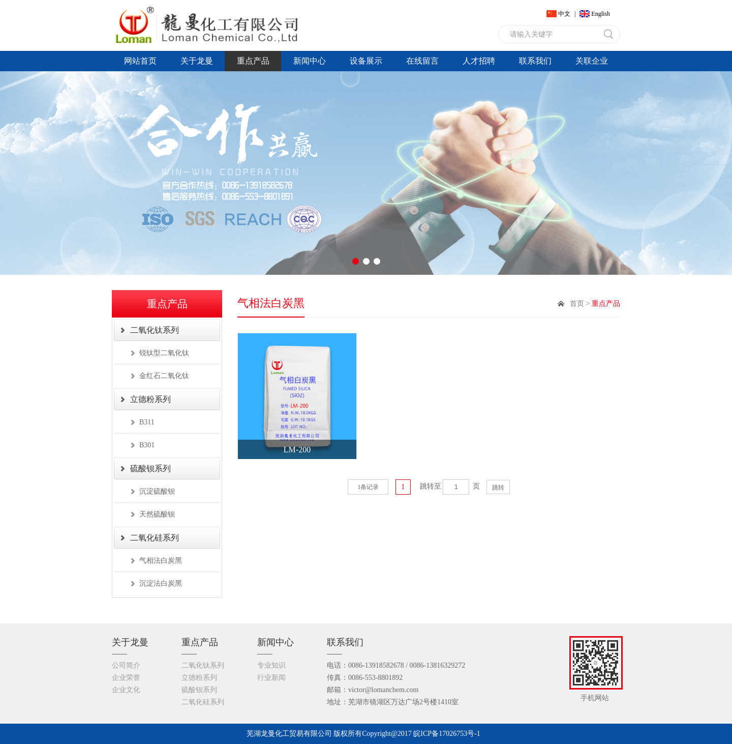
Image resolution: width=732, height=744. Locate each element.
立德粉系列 (150, 399)
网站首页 (140, 60)
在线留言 (422, 60)
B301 (147, 445)
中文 (564, 13)
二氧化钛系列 (154, 330)
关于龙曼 (196, 60)
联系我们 (535, 60)
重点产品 (253, 60)
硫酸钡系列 (150, 468)
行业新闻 (271, 677)
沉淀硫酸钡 (157, 491)
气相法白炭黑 (160, 560)
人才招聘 (479, 60)
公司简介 (126, 665)
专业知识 (271, 665)
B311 (147, 422)
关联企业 (591, 60)
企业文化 (126, 690)
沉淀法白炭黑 (160, 583)
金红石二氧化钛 (164, 376)
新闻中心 (309, 60)
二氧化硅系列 (154, 537)
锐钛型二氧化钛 (164, 353)
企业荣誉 (126, 677)
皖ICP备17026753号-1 (446, 733)
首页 (577, 303)
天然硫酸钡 (157, 514)
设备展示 (366, 60)
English (600, 13)
